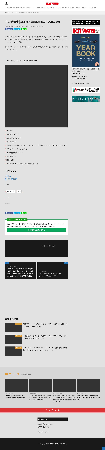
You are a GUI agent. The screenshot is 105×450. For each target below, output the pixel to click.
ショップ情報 (92, 7)
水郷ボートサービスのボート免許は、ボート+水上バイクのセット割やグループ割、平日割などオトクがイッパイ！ (64, 399)
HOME (8, 12)
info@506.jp (45, 427)
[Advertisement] (21, 297)
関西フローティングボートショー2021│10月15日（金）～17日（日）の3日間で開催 (45, 325)
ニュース (14, 12)
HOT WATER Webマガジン (58, 444)
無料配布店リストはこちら (79, 76)
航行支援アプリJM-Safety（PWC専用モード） (20, 7)
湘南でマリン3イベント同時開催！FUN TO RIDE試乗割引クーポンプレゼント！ (88, 398)
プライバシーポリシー (44, 432)
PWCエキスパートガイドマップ (45, 7)
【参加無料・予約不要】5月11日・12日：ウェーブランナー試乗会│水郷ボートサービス (45, 337)
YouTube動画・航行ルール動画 (65, 7)
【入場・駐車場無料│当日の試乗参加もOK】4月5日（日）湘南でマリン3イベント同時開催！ (40, 398)
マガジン (84, 7)
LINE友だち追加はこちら (36, 230)
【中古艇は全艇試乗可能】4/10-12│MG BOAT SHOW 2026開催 (15, 396)
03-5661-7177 (45, 426)
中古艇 (78, 7)
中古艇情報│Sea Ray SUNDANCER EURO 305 (30, 12)
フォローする (49, 248)
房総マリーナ (41, 26)
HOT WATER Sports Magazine (80, 83)
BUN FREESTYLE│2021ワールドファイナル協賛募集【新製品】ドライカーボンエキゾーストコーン (45, 349)
